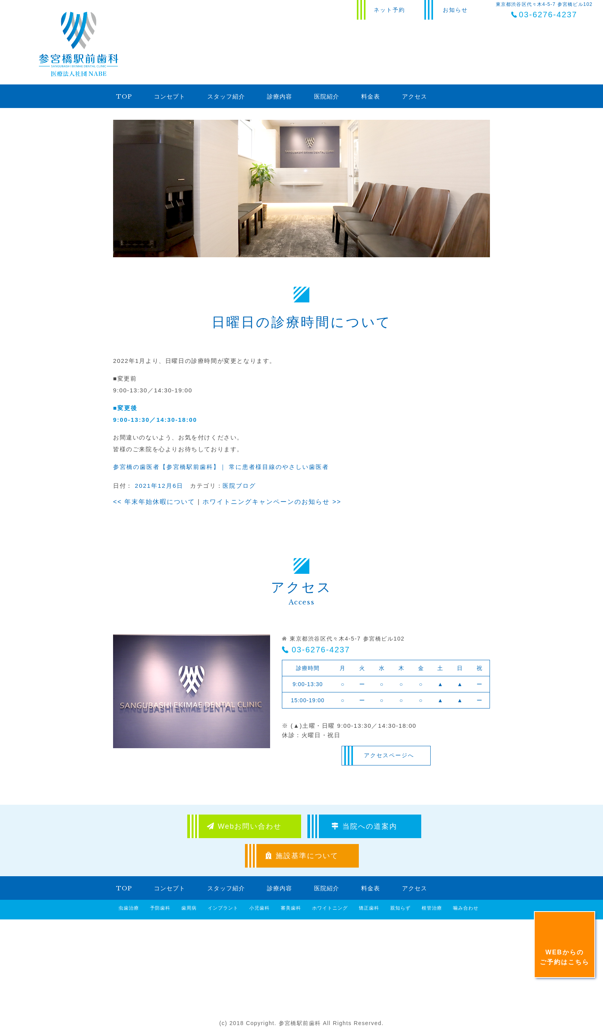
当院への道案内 (364, 826)
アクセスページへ (389, 755)
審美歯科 (291, 908)
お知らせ (455, 10)
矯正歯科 (369, 908)
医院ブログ (239, 485)
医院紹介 (326, 96)
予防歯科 (160, 908)
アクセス (414, 96)
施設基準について (301, 856)
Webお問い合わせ (244, 826)
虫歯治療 (129, 908)
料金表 (370, 96)
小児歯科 (259, 908)
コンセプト (169, 96)
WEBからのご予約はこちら (564, 957)
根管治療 (432, 908)
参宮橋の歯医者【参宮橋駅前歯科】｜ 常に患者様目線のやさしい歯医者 (221, 466)
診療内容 (279, 96)
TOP (124, 96)
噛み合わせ (466, 908)
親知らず (400, 908)
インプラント (223, 908)
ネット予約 (389, 10)
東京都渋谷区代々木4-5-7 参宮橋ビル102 (544, 10)
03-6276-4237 (321, 649)
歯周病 (189, 908)
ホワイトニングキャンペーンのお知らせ (272, 501)
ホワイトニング (330, 908)
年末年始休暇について (154, 501)
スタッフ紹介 (226, 96)
